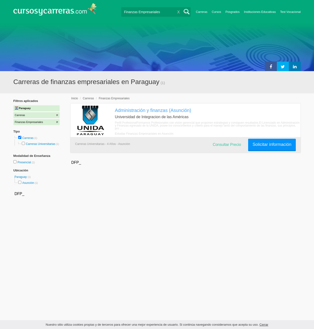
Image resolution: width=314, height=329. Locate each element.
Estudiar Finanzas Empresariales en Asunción (144, 133)
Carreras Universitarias (40, 144)
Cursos (216, 12)
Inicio (74, 98)
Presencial (24, 162)
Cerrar (263, 324)
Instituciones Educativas (260, 12)
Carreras (201, 12)
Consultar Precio (227, 145)
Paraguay (21, 177)
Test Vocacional (290, 12)
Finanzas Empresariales (114, 98)
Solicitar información (271, 144)
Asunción (28, 183)
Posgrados (232, 12)
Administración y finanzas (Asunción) (153, 110)
